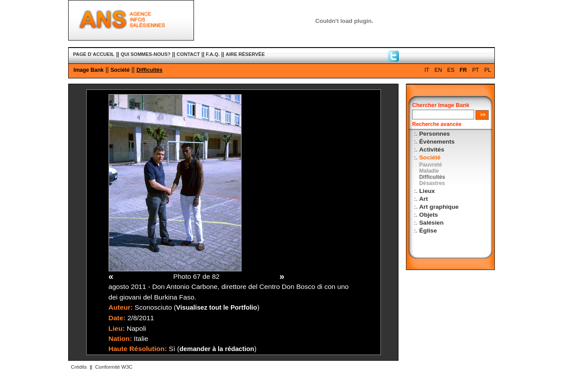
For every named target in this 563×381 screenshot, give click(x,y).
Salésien (431, 222)
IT (426, 70)
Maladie (429, 171)
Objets (428, 214)
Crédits (79, 367)
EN (438, 70)
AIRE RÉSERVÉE (245, 54)
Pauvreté (430, 165)
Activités (431, 149)
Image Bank (88, 70)
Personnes (434, 133)
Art (423, 199)
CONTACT (188, 54)
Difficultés (149, 70)
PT (475, 70)
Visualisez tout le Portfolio (216, 307)
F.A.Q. (212, 54)
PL (487, 70)
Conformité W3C (113, 367)
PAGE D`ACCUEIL (93, 54)
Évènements (437, 141)
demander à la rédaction (216, 348)
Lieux (427, 191)
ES (450, 70)
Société (120, 70)
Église (428, 230)
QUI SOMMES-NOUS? (146, 54)
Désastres (432, 183)
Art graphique (439, 206)
